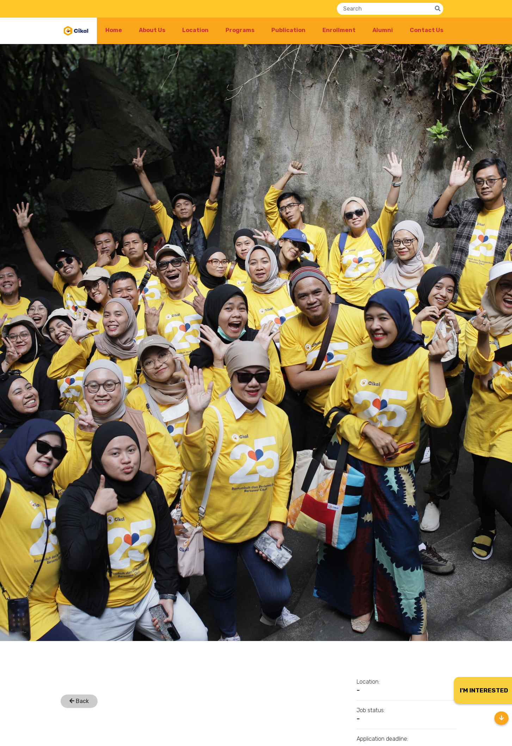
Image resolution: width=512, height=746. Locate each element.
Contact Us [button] (426, 30)
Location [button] (195, 30)
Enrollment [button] (339, 30)
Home (113, 30)
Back (79, 701)
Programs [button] (240, 30)
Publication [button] (288, 30)
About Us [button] (152, 30)
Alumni (382, 30)
